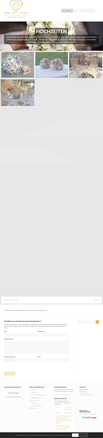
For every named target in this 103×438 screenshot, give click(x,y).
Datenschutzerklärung (36, 405)
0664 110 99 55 (62, 421)
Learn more (83, 435)
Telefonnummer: (41, 331)
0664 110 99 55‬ (83, 393)
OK (75, 435)
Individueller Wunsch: (9, 339)
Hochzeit (33, 392)
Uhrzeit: (39, 356)
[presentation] (16, 367)
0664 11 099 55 (39, 408)
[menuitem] (67, 10)
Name (5, 331)
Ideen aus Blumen (33, 389)
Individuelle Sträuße (36, 397)
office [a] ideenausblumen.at (86, 394)
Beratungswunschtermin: (10, 356)
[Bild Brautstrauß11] (18, 65)
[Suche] (97, 10)
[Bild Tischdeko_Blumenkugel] (52, 65)
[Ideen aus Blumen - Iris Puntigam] (16, 10)
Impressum (34, 403)
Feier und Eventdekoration (38, 395)
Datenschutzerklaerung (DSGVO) (89, 414)
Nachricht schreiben (34, 400)
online (70, 421)
